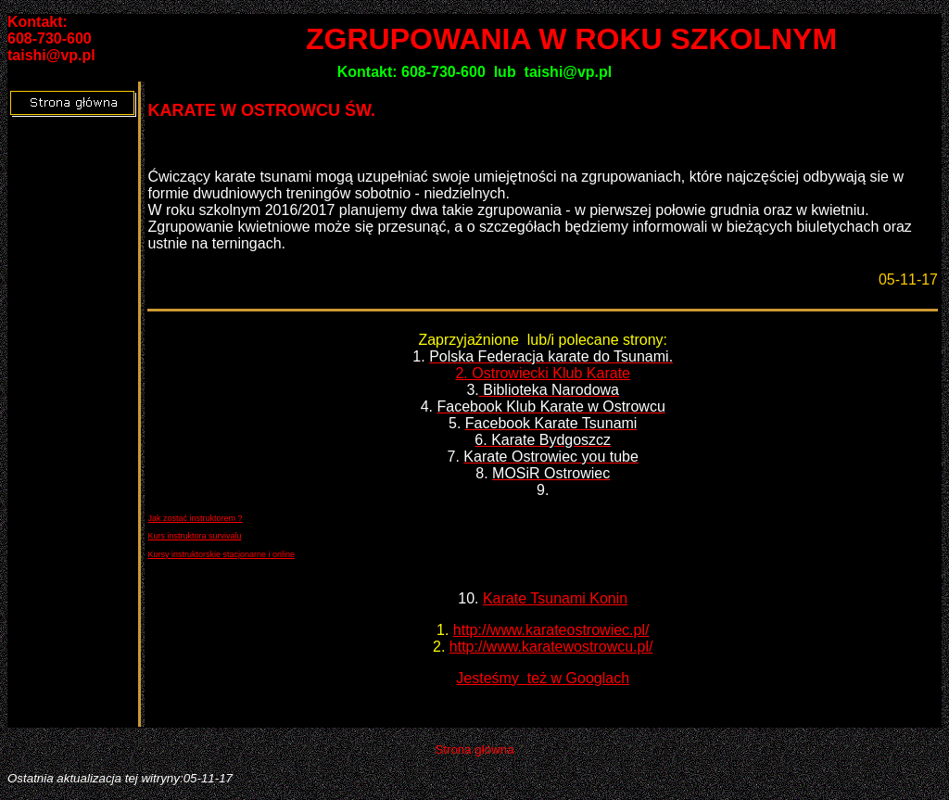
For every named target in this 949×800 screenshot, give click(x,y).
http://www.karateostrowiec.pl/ (551, 630)
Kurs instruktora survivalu (194, 535)
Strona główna (474, 749)
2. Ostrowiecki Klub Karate (542, 373)
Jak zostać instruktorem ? (194, 518)
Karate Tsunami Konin (555, 598)
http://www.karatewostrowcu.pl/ (551, 646)
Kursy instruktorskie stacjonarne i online (221, 554)
